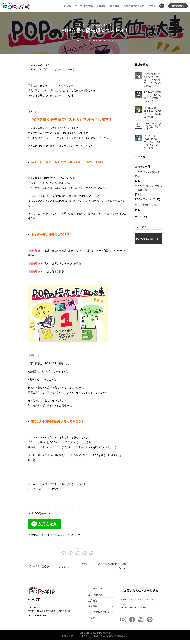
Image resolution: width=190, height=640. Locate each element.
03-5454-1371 (131, 607)
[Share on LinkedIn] (91, 553)
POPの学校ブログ (145, 199)
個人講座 (115, 5)
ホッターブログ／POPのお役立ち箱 (95, 25)
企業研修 (101, 5)
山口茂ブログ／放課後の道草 (148, 174)
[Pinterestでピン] (84, 553)
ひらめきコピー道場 (146, 205)
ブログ (152, 5)
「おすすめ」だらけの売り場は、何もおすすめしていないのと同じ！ (152, 79)
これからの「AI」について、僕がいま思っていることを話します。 (152, 142)
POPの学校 (109, 40)
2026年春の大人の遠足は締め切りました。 (153, 126)
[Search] (161, 5)
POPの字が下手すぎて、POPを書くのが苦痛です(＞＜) (152, 97)
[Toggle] (112, 600)
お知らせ (140, 166)
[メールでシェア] (77, 553)
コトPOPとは (86, 5)
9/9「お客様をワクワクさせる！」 (49, 566)
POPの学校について (135, 5)
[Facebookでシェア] (63, 553)
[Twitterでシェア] (70, 553)
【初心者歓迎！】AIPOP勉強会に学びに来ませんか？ (152, 112)
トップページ (70, 5)
